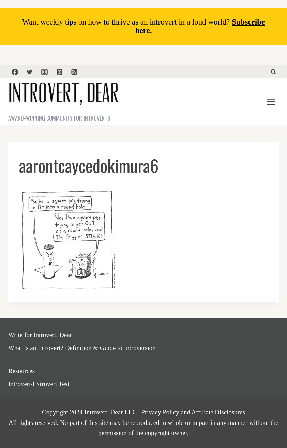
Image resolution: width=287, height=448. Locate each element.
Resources (21, 370)
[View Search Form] (273, 71)
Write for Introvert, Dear (40, 334)
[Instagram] (44, 71)
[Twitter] (29, 71)
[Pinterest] (59, 71)
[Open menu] (271, 102)
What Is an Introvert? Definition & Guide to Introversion (82, 347)
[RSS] (74, 71)
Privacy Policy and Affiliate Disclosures (193, 412)
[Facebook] (14, 71)
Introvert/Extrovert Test (38, 383)
